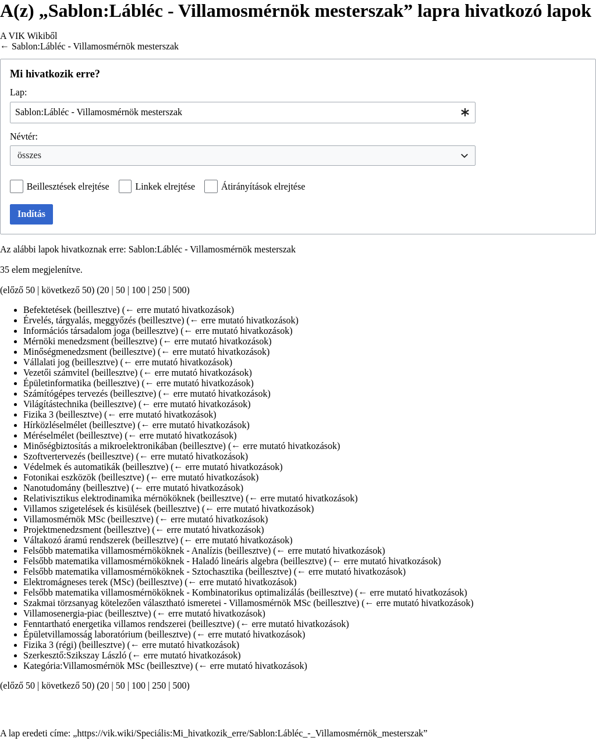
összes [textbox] (29, 155)
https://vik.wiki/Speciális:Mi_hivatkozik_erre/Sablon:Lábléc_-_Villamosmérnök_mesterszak (250, 733)
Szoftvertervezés (54, 456)
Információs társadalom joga (76, 331)
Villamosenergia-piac (62, 613)
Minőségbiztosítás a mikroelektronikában (100, 446)
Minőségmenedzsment (65, 352)
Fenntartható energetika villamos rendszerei (104, 624)
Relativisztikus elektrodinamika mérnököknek (109, 498)
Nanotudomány (52, 488)
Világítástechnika (55, 404)
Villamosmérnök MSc (64, 519)
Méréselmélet (48, 435)
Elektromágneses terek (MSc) (78, 582)
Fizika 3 (38, 414)
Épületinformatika (57, 383)
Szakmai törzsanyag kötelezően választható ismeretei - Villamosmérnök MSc (167, 603)
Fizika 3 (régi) (50, 645)
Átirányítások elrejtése (263, 186)
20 (104, 290)
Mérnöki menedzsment (66, 341)
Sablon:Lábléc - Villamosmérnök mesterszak (95, 46)
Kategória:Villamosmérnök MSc (83, 666)
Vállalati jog (46, 362)
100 (139, 290)
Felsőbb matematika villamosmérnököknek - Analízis (122, 550)
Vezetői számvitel (56, 372)
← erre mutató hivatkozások (178, 310)
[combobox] (243, 112)
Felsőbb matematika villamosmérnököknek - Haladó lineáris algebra (150, 561)
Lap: (18, 92)
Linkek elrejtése (165, 186)
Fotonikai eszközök (59, 477)
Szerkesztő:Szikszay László (74, 655)
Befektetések (47, 310)
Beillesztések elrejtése (68, 186)
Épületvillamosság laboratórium (83, 634)
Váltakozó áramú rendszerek (76, 540)
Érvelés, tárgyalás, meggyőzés (79, 320)
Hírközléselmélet (55, 425)
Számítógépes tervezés (65, 393)
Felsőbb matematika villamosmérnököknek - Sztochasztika (133, 571)
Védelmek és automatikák (71, 467)
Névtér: (24, 136)
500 (179, 290)
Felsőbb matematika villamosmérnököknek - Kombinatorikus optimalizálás (163, 592)
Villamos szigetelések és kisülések (87, 509)
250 (159, 290)
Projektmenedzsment (62, 530)
